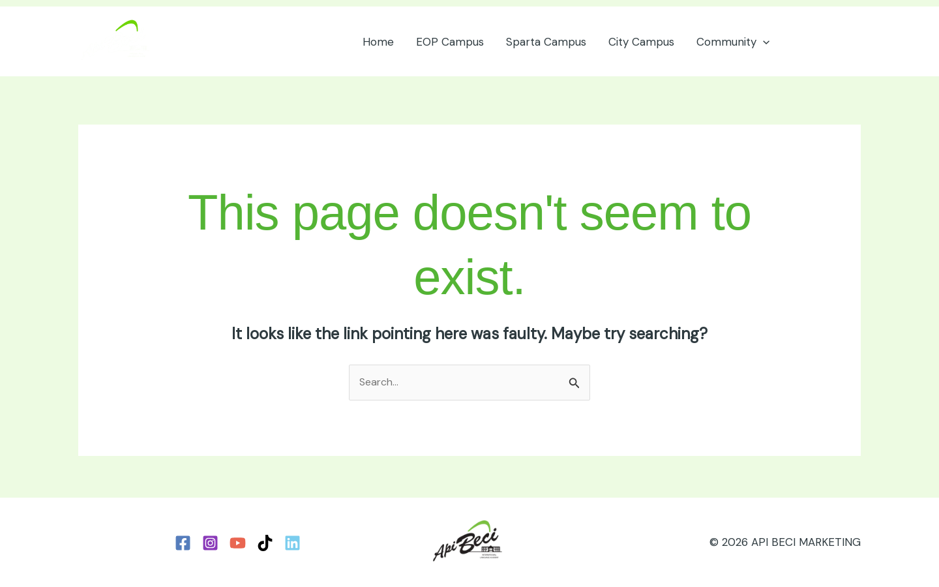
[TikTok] (265, 543)
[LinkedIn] (292, 543)
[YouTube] (238, 543)
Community (732, 42)
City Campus (641, 42)
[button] (762, 42)
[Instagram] (210, 543)
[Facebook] (183, 543)
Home (378, 42)
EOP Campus (450, 42)
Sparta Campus (546, 42)
